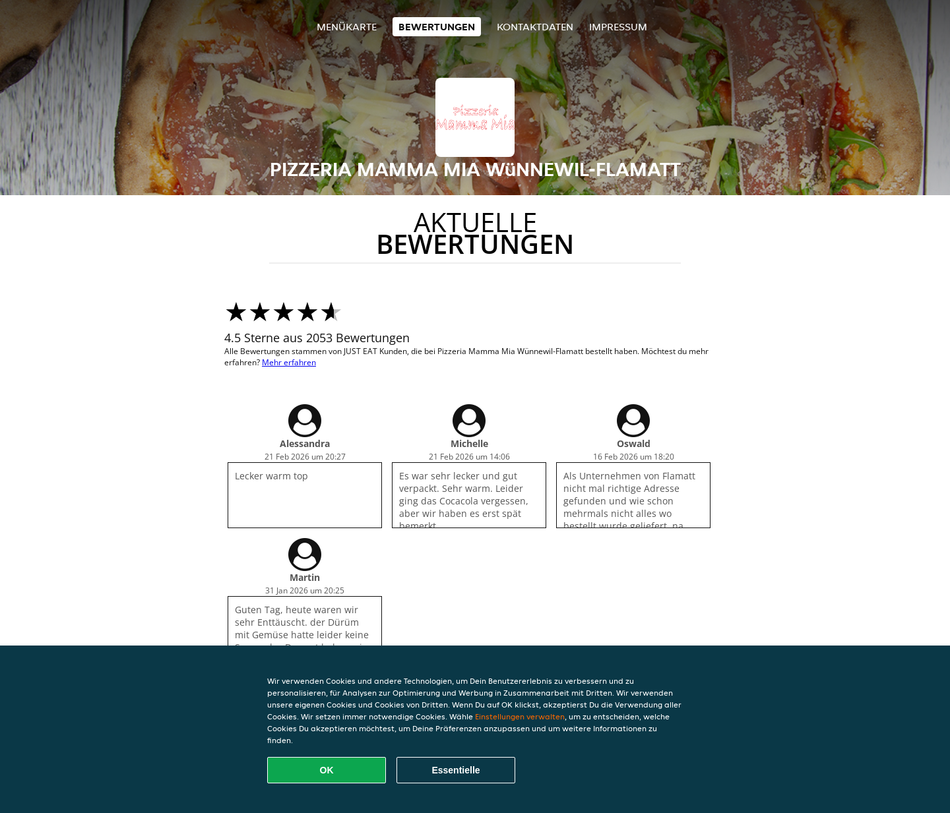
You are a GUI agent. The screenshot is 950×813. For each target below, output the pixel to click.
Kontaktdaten (535, 27)
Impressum (618, 27)
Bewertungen (436, 27)
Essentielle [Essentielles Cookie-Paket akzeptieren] (455, 770)
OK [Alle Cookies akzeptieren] (327, 770)
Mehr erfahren (289, 362)
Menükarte (347, 27)
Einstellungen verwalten (520, 716)
